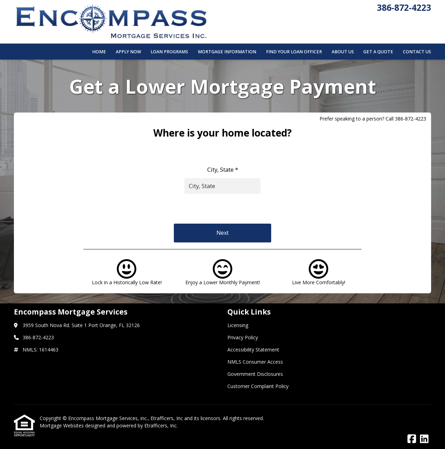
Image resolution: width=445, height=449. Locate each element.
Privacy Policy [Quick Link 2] (242, 337)
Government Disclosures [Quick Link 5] (255, 374)
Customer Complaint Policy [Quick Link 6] (258, 386)
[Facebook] (411, 439)
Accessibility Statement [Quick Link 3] (253, 349)
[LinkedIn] (424, 439)
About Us (343, 52)
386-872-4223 (404, 7)
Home (99, 52)
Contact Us (417, 52)
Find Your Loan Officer (294, 52)
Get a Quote (378, 52)
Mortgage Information (227, 52)
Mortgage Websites (62, 425)
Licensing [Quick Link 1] (237, 325)
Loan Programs (169, 52)
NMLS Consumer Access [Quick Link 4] (255, 361)
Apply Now (128, 52)
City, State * (222, 169)
